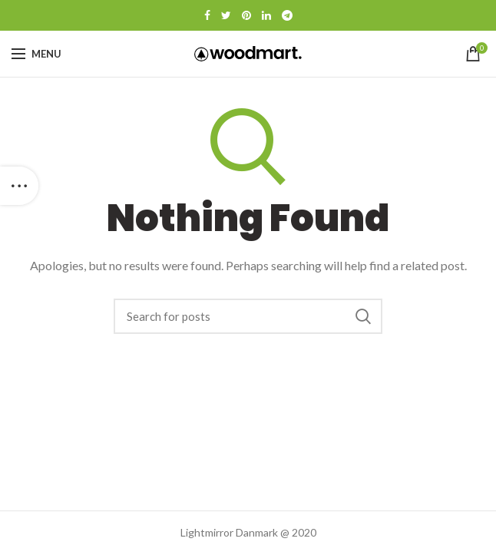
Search (363, 316)
